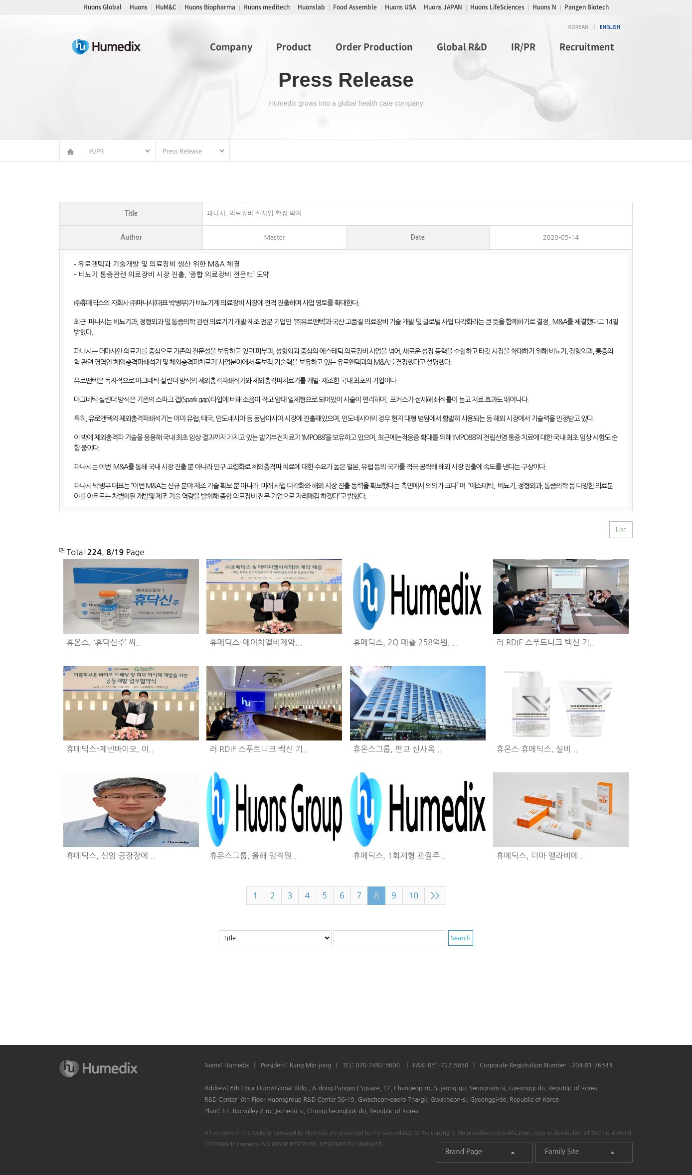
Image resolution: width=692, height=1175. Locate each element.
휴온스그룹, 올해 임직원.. (253, 856)
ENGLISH (610, 27)
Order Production (374, 46)
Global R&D (462, 46)
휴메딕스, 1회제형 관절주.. (399, 856)
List (621, 529)
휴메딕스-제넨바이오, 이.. (110, 749)
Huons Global (102, 6)
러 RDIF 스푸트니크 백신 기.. (545, 642)
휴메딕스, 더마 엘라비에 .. (541, 856)
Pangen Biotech (586, 6)
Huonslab (311, 6)
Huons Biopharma (209, 6)
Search (461, 938)
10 (413, 895)
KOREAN (578, 27)
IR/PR (523, 46)
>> (435, 895)
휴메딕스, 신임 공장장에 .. (110, 856)
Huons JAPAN (443, 6)
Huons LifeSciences (497, 6)
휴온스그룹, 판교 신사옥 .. (397, 749)
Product (294, 46)
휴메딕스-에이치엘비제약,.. (256, 642)
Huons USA (400, 6)
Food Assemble (355, 6)
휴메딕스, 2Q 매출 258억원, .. (405, 642)
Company (231, 46)
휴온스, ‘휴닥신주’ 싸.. (103, 642)
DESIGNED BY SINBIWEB (351, 1144)
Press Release (182, 151)
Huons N (544, 6)
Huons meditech (266, 6)
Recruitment (586, 46)
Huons (139, 6)
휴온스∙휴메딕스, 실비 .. (537, 749)
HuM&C (166, 6)
